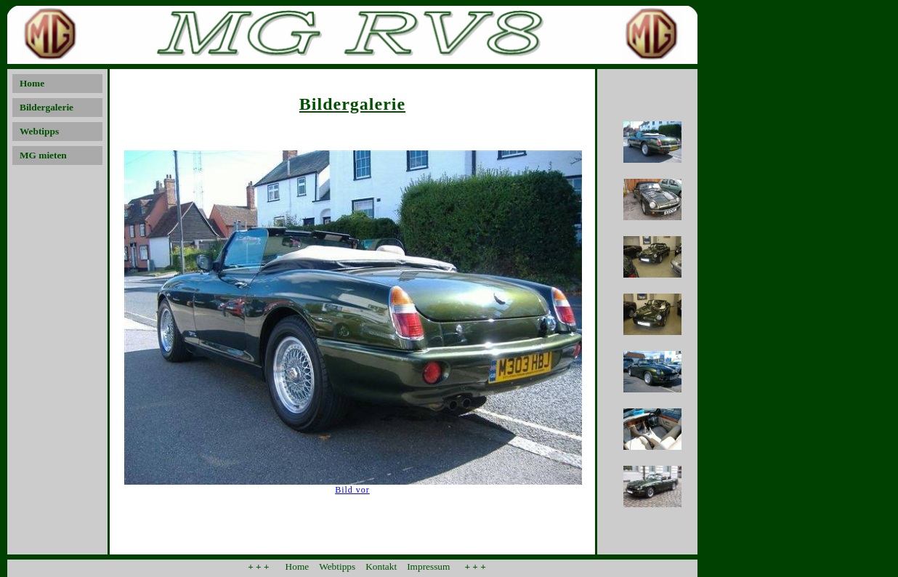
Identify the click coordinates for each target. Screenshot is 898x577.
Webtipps (39, 131)
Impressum (428, 566)
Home (32, 83)
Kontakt (381, 566)
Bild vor (352, 490)
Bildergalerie (46, 107)
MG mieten (43, 155)
